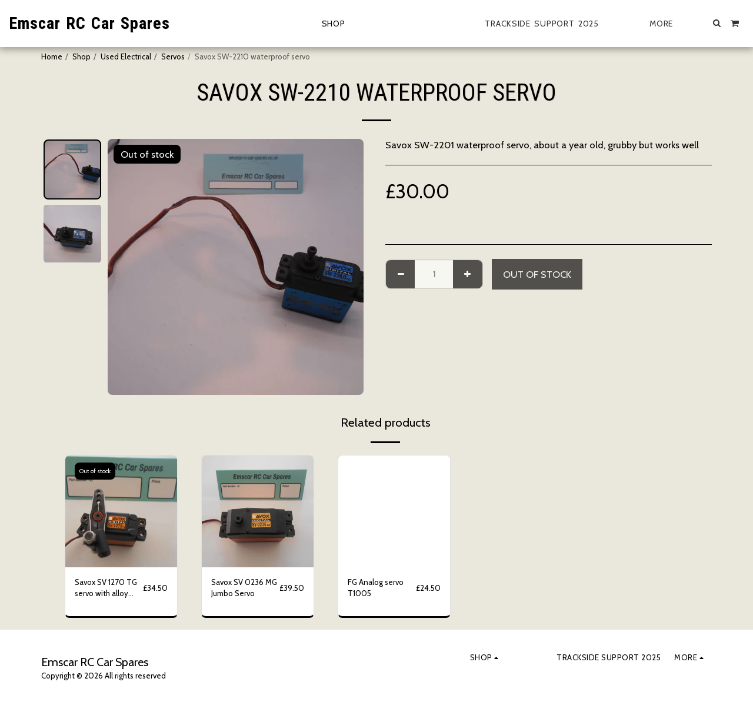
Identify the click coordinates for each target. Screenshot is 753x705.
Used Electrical (126, 56)
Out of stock (537, 274)
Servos (173, 56)
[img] (121, 511)
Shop (81, 56)
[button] (717, 23)
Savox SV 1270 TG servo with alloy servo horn (106, 588)
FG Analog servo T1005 (376, 587)
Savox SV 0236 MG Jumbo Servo (244, 587)
